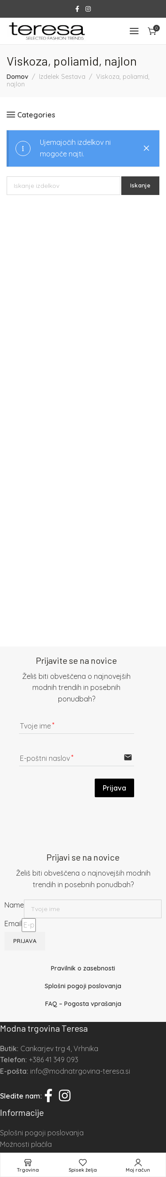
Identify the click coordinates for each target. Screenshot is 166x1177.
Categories (36, 114)
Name (14, 904)
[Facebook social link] (77, 9)
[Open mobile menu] (134, 31)
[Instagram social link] (88, 9)
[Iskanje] (63, 185)
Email (13, 923)
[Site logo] (46, 31)
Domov (17, 77)
